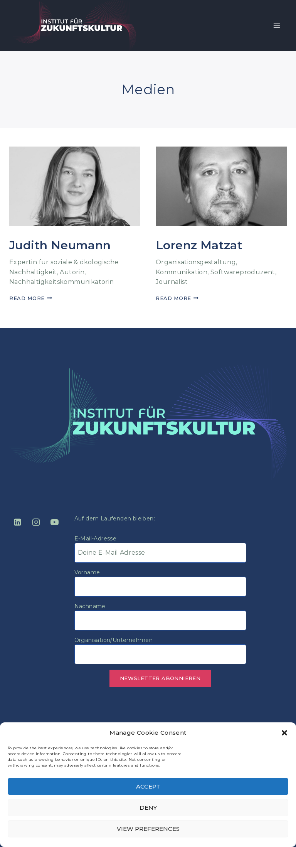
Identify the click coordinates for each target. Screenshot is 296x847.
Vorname (87, 572)
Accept (148, 786)
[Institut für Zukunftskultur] (74, 25)
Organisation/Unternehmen (113, 640)
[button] (284, 733)
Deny (148, 807)
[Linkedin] (17, 522)
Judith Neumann (60, 245)
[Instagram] (36, 522)
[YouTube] (55, 522)
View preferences (148, 828)
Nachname (90, 606)
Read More (30, 298)
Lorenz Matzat (199, 245)
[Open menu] (276, 26)
